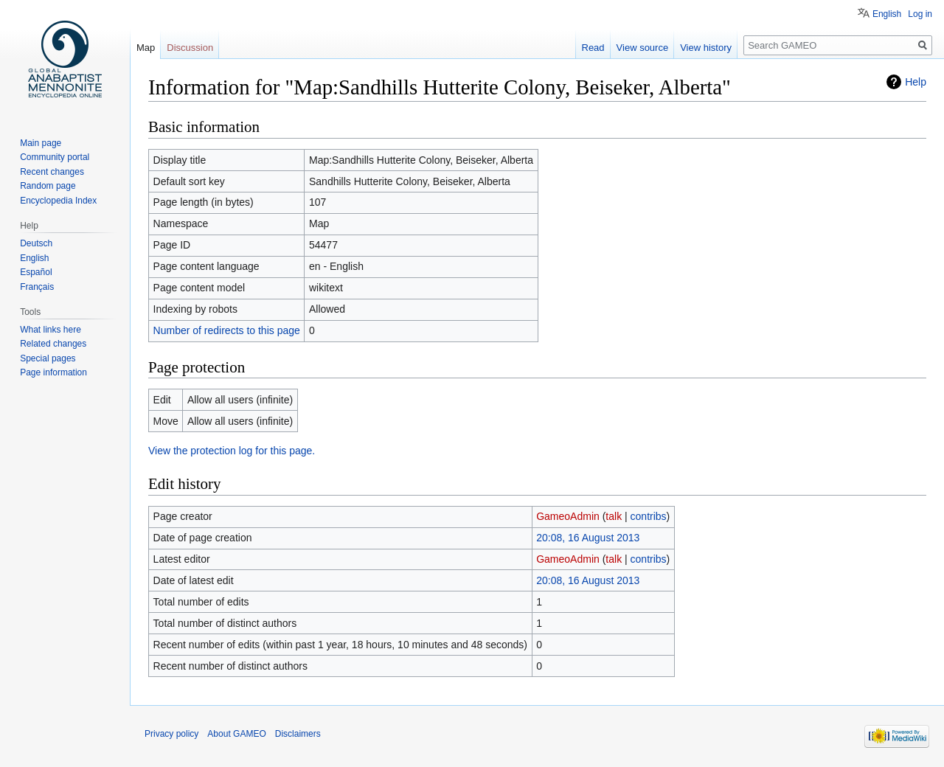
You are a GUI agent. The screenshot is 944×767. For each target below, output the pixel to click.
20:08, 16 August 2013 (587, 538)
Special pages (47, 358)
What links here (50, 329)
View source (643, 47)
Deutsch (36, 243)
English (886, 14)
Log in (920, 14)
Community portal (54, 157)
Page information (53, 372)
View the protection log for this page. (231, 451)
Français (37, 287)
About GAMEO (236, 734)
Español (36, 272)
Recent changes (52, 172)
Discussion (190, 47)
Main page (40, 143)
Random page (47, 186)
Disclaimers (298, 734)
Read (593, 47)
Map (145, 47)
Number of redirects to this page (226, 330)
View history (706, 47)
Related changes (53, 344)
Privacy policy (171, 734)
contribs (649, 516)
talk (613, 516)
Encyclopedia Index (58, 200)
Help (915, 82)
